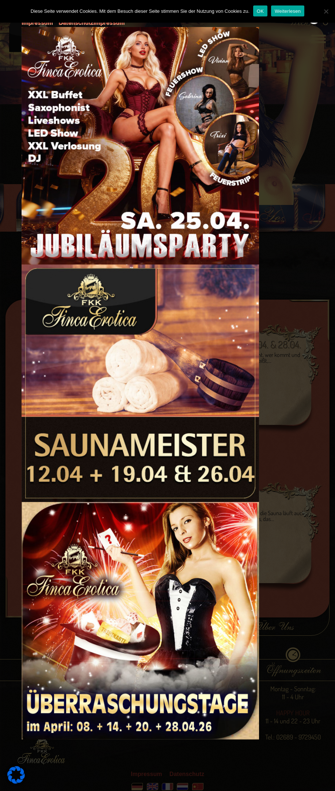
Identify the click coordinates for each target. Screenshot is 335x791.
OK (260, 11)
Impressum (37, 22)
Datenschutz (75, 22)
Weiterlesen (288, 11)
